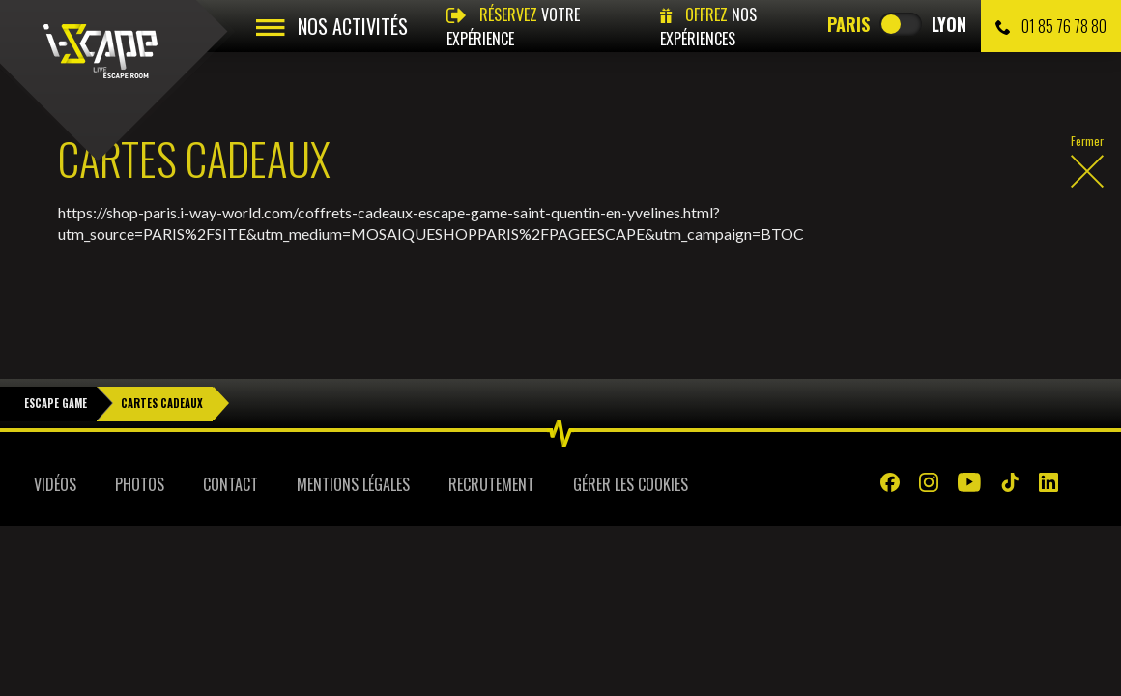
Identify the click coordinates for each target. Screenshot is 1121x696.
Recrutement (491, 439)
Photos (139, 439)
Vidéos (55, 439)
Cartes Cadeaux (162, 358)
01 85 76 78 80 (1051, 26)
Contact (230, 439)
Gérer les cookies (630, 439)
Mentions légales (353, 439)
